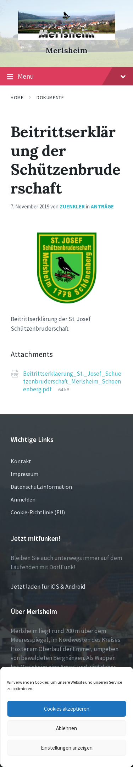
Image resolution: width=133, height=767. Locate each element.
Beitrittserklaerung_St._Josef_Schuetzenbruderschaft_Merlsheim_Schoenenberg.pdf (72, 381)
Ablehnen (66, 728)
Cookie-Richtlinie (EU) (38, 512)
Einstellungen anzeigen (67, 747)
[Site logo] (66, 38)
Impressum (24, 473)
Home (17, 97)
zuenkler (72, 206)
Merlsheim (66, 50)
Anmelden (23, 499)
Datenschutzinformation (41, 486)
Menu (66, 76)
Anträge (102, 206)
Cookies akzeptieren (66, 708)
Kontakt (21, 461)
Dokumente (50, 97)
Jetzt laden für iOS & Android (48, 586)
